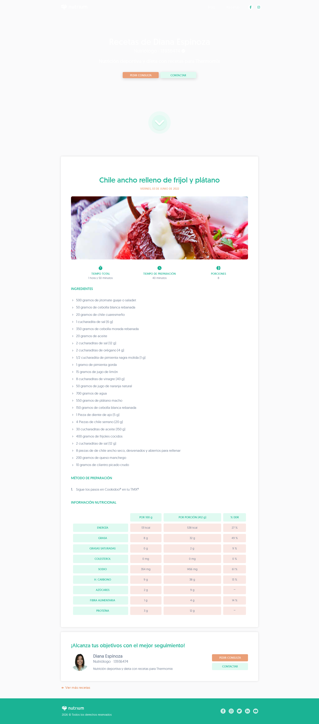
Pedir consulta (141, 75)
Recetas (233, 7)
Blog (211, 7)
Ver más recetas (75, 687)
